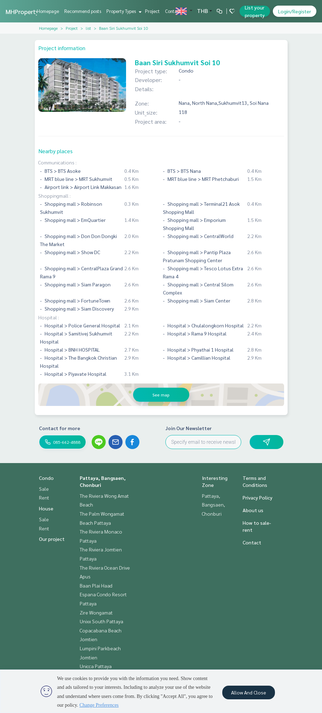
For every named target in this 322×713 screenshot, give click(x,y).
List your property (255, 11)
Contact (173, 11)
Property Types (123, 11)
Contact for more (59, 428)
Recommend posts (82, 11)
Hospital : (48, 317)
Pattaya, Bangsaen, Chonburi (213, 505)
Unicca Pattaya (96, 666)
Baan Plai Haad (96, 585)
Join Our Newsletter (188, 428)
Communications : (57, 162)
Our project (52, 539)
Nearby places (55, 151)
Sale (44, 488)
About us (253, 510)
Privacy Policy (257, 497)
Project (152, 11)
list (88, 28)
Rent (44, 497)
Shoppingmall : (54, 195)
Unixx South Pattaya (101, 621)
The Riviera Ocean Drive (105, 567)
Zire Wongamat (96, 612)
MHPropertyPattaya (33, 11)
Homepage (48, 11)
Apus (85, 576)
